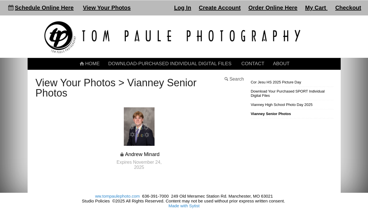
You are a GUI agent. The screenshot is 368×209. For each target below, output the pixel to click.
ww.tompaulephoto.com (117, 196)
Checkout (348, 8)
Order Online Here (272, 8)
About (281, 63)
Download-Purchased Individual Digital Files (169, 63)
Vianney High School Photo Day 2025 (282, 105)
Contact (252, 63)
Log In (182, 8)
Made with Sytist (184, 205)
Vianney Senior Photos (271, 114)
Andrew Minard (142, 154)
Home (89, 63)
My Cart (316, 8)
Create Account (220, 8)
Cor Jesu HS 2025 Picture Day (276, 82)
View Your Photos (107, 8)
